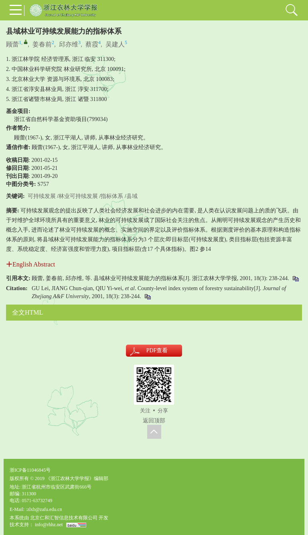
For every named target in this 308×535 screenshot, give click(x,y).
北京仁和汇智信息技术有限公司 (63, 518)
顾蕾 (12, 44)
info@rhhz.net (49, 524)
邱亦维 (68, 44)
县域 (132, 196)
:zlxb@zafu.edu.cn (44, 509)
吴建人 (115, 44)
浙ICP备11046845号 (30, 470)
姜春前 (42, 44)
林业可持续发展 (78, 196)
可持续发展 (42, 196)
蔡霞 (91, 44)
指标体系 (112, 196)
